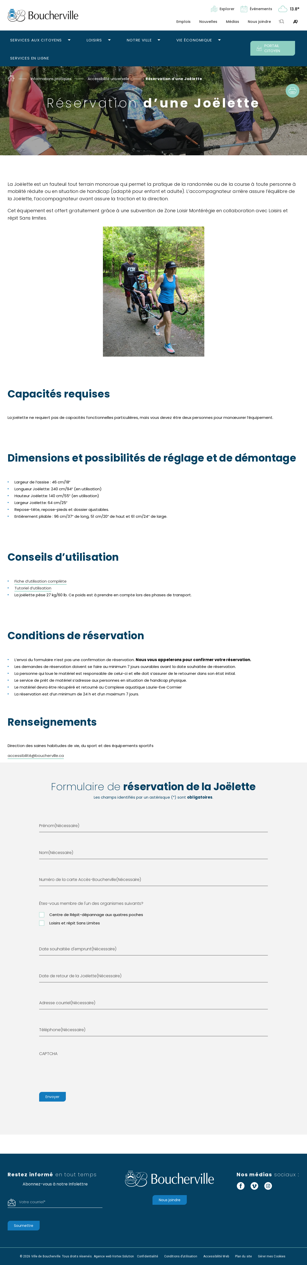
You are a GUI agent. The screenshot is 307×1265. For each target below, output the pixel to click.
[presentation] (77, 1072)
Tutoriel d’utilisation (32, 588)
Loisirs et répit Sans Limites (74, 923)
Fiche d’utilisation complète (40, 581)
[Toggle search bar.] (281, 21)
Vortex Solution (123, 1256)
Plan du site (243, 1256)
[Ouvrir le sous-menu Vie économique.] (219, 40)
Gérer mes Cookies (271, 1256)
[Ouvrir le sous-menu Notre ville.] (159, 40)
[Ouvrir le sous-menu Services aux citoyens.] (69, 40)
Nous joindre (259, 21)
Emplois (183, 21)
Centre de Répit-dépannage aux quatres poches (96, 914)
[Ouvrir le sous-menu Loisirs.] (109, 40)
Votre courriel (32, 1202)
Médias (232, 21)
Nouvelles (208, 21)
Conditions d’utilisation (180, 1256)
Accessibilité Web (216, 1256)
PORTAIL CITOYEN (268, 48)
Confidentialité (147, 1256)
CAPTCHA (48, 1054)
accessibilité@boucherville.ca (36, 755)
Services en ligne (29, 58)
